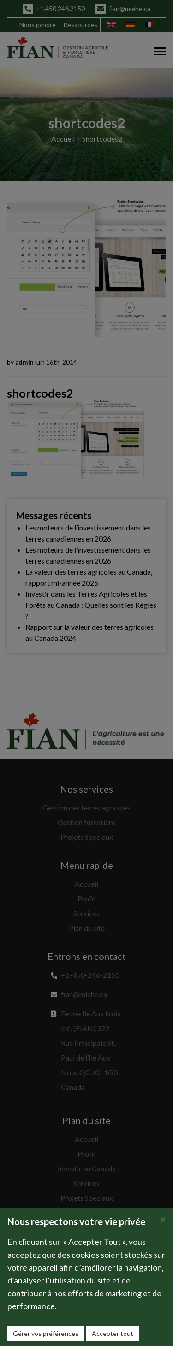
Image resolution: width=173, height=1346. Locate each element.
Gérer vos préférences (45, 1333)
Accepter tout (112, 1333)
